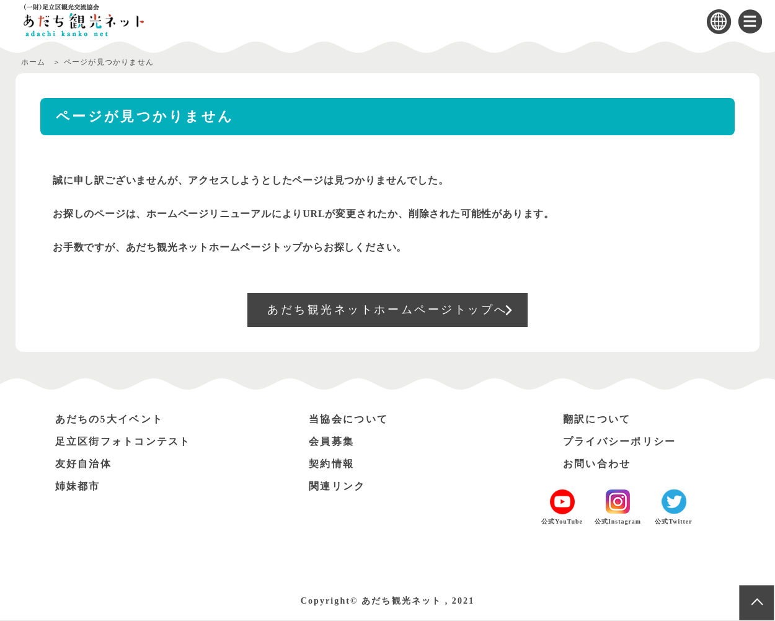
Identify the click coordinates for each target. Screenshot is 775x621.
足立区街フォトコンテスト (123, 442)
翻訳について (597, 420)
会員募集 (332, 442)
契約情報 (332, 465)
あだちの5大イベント (109, 420)
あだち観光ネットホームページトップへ (387, 310)
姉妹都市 (78, 487)
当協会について (349, 420)
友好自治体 (83, 465)
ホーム (33, 62)
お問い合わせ (597, 465)
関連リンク (337, 487)
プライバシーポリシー (620, 442)
